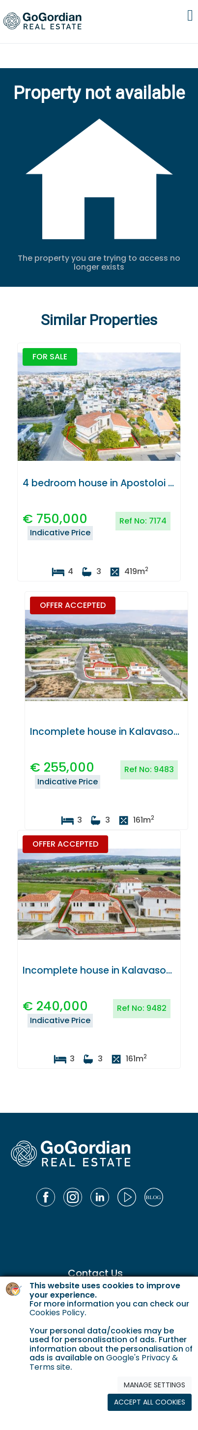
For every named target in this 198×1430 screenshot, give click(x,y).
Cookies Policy (57, 1312)
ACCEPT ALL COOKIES (149, 1402)
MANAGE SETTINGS (154, 1385)
